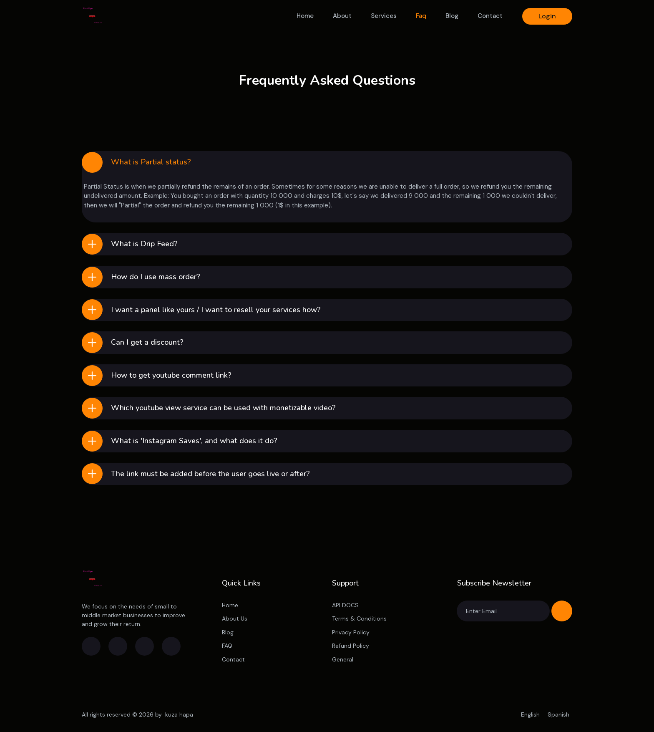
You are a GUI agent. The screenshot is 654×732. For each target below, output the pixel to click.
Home (305, 16)
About (342, 16)
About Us (234, 618)
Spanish (558, 714)
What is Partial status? (151, 162)
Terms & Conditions (359, 618)
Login (547, 16)
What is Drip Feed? (144, 244)
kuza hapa (179, 714)
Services (384, 16)
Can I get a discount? (147, 342)
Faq (421, 16)
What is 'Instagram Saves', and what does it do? (194, 441)
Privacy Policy (351, 632)
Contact (490, 16)
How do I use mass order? (155, 277)
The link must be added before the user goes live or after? (210, 474)
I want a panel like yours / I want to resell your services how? (216, 310)
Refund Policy (350, 645)
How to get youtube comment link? (171, 375)
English (531, 714)
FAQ (227, 645)
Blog (451, 16)
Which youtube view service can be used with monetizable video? (223, 408)
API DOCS (345, 605)
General (342, 659)
